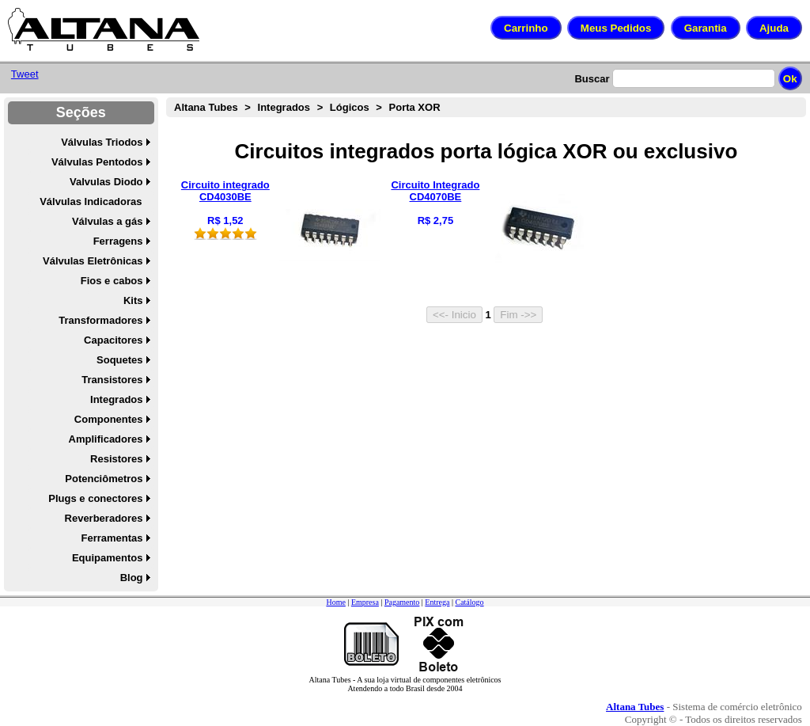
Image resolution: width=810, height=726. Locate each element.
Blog (131, 577)
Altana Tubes (206, 107)
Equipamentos (107, 558)
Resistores (116, 459)
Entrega (437, 602)
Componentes (108, 419)
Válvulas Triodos (101, 142)
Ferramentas (111, 538)
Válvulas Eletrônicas (92, 261)
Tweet (25, 74)
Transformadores (100, 320)
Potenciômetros (103, 479)
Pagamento (401, 602)
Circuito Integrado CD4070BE (435, 191)
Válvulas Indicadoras (91, 201)
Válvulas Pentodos (97, 162)
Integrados (116, 399)
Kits (133, 300)
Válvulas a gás (107, 221)
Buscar (591, 79)
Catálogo (469, 602)
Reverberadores (104, 518)
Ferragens (118, 241)
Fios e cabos (112, 281)
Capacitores (113, 340)
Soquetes (120, 360)
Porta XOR (415, 107)
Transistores (111, 380)
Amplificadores (106, 439)
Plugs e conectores (95, 498)
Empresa (365, 602)
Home (335, 602)
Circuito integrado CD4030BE (225, 191)
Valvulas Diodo (106, 182)
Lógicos (349, 107)
